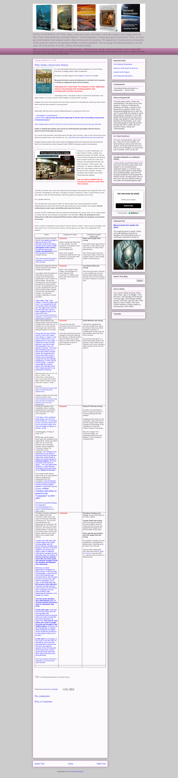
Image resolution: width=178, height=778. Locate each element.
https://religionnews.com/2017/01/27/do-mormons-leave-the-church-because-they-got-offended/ (68, 124)
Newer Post (40, 764)
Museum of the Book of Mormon (126, 68)
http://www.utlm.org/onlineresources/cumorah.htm (86, 137)
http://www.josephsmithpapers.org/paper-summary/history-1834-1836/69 (46, 260)
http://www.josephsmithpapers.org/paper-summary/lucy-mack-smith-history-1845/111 (47, 317)
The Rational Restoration (123, 64)
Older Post (101, 764)
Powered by (128, 213)
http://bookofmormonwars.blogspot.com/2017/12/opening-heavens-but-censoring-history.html (46, 401)
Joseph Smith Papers (122, 72)
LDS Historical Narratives (123, 76)
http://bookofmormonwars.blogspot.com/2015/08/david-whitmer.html (46, 390)
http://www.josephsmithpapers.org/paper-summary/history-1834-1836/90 (46, 660)
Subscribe (128, 206)
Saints (88, 76)
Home (70, 764)
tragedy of (82, 76)
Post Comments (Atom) (75, 771)
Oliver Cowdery (42, 489)
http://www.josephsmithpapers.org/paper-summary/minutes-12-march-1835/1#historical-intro (46, 507)
